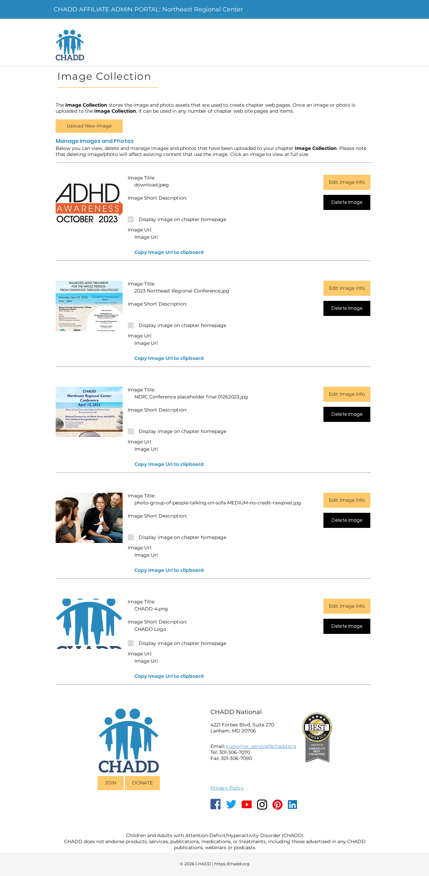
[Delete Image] (346, 202)
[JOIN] (111, 783)
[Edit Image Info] (346, 182)
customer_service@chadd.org (261, 746)
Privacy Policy (227, 788)
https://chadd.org (231, 863)
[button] (89, 126)
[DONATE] (142, 783)
